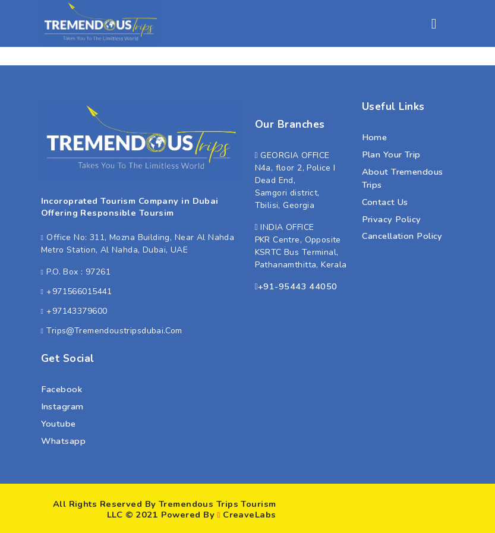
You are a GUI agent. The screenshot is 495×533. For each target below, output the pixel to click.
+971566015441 (79, 291)
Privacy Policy (391, 219)
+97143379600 (76, 311)
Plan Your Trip (391, 154)
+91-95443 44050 (298, 286)
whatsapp (63, 441)
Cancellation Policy (402, 236)
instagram (62, 406)
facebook (62, 389)
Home (374, 137)
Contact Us (385, 202)
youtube (58, 424)
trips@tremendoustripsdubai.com (114, 330)
